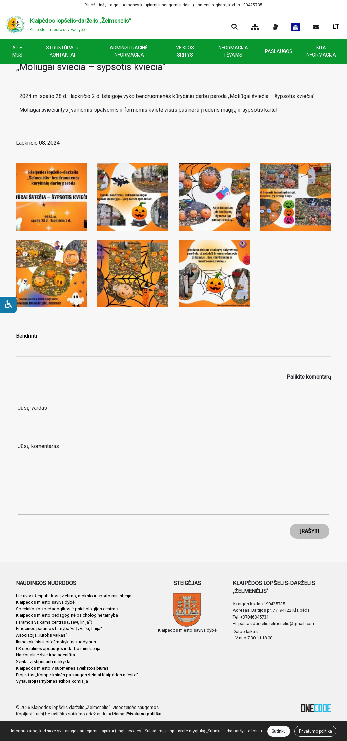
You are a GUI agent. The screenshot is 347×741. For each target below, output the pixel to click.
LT (336, 26)
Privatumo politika (315, 731)
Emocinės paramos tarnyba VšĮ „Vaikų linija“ (59, 628)
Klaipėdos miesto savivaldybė (45, 602)
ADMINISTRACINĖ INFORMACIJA (129, 51)
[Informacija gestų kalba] (275, 27)
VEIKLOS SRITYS (185, 51)
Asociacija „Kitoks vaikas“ (41, 635)
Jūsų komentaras (38, 446)
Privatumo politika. (144, 713)
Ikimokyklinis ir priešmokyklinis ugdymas (56, 641)
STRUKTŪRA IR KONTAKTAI (62, 51)
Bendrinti (26, 336)
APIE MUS (17, 51)
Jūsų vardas (32, 408)
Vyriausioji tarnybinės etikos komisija (52, 681)
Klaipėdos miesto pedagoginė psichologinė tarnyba (67, 615)
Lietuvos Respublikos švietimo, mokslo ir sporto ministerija (73, 595)
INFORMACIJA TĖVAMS (233, 51)
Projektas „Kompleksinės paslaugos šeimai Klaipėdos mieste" (77, 674)
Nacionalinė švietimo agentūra (45, 654)
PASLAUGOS (278, 51)
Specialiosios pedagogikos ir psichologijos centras (67, 608)
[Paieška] (234, 27)
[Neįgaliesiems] (8, 304)
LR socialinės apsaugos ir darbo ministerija (58, 648)
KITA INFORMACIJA (321, 51)
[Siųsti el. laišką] (316, 27)
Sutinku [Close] (279, 731)
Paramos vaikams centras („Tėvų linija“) (54, 622)
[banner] (68, 25)
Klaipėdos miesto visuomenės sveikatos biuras (62, 668)
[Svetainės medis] (255, 27)
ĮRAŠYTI (309, 531)
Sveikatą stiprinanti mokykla (43, 661)
